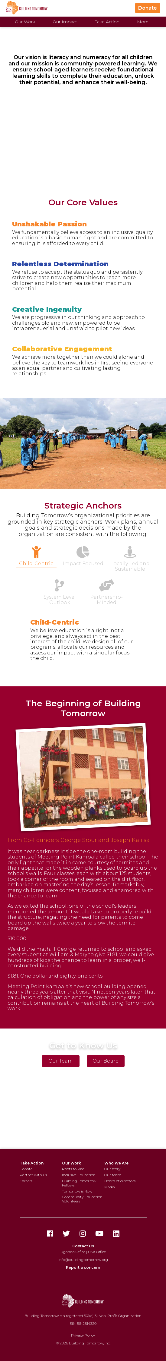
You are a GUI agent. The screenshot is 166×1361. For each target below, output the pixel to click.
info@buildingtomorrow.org (83, 1259)
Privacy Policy (83, 1335)
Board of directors (119, 1181)
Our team (112, 1175)
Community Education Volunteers (82, 1199)
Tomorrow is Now (77, 1191)
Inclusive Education (79, 1175)
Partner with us (33, 1175)
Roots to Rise (73, 1169)
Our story (112, 1169)
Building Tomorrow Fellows (79, 1183)
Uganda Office (72, 1251)
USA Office (97, 1251)
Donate (147, 8)
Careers (26, 1181)
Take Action (107, 21)
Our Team (60, 1061)
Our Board (106, 1061)
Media (109, 1187)
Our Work (25, 21)
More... (144, 21)
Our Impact (65, 21)
